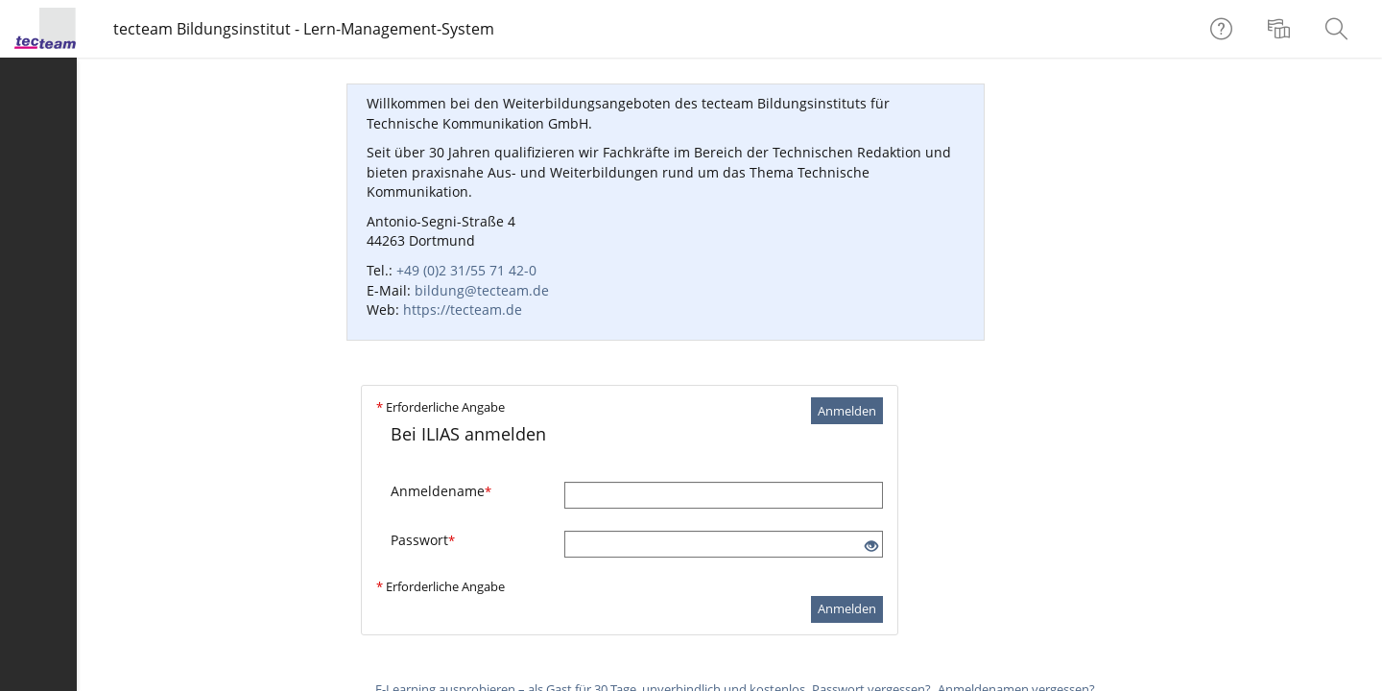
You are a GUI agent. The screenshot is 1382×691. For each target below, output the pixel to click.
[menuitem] (1281, 29)
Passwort (423, 540)
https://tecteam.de (462, 309)
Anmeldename (441, 491)
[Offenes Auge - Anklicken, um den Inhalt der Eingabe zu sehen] (871, 546)
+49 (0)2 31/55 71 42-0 (466, 270)
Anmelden (847, 410)
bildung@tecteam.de (482, 290)
